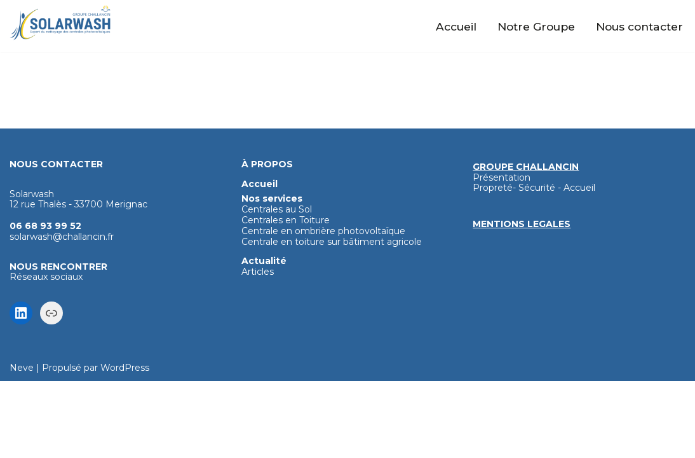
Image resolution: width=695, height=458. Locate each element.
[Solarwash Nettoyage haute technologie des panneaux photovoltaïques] (60, 23)
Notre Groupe (537, 26)
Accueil (457, 26)
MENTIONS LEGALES (521, 301)
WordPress (124, 444)
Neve (22, 444)
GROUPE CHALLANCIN (526, 243)
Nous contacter (640, 26)
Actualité (264, 338)
